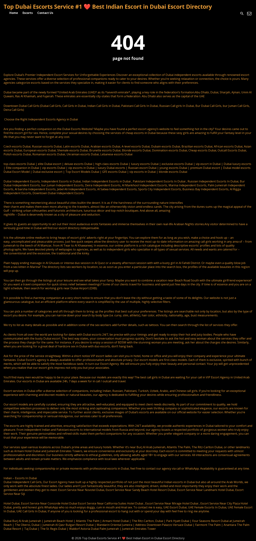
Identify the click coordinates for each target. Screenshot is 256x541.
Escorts (28, 13)
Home (13, 13)
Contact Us (45, 13)
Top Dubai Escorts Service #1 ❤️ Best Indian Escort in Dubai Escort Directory (108, 6)
